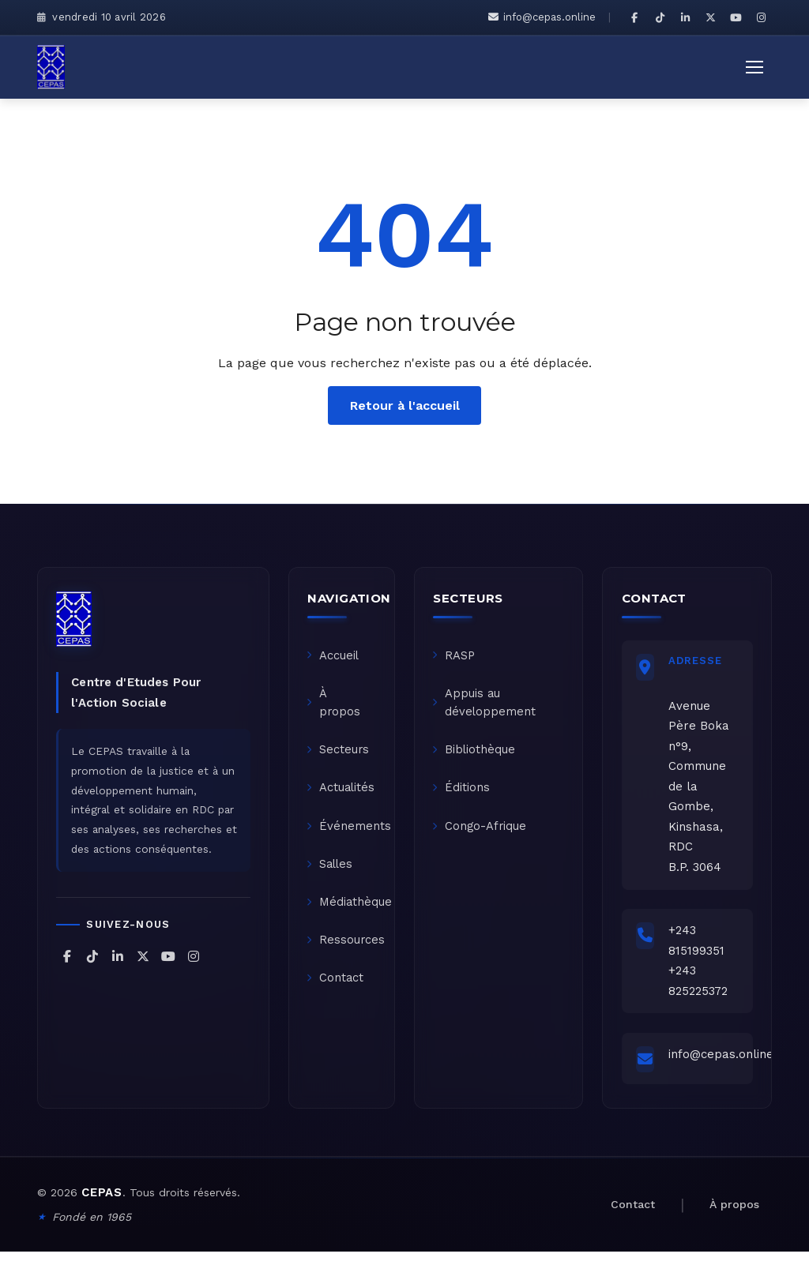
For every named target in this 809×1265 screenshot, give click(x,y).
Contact (337, 992)
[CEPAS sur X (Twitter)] (710, 17)
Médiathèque (351, 913)
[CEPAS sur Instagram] (761, 17)
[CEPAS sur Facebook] (634, 17)
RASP (455, 657)
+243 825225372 (701, 986)
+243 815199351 (700, 946)
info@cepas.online (542, 17)
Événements (350, 834)
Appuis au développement (486, 706)
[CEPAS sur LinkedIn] (685, 17)
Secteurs (339, 755)
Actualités (343, 794)
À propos (335, 706)
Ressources (347, 952)
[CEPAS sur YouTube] (735, 17)
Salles (332, 873)
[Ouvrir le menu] (754, 67)
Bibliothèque (475, 755)
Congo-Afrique (481, 834)
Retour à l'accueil (405, 404)
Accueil (334, 657)
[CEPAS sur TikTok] (660, 17)
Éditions (462, 794)
